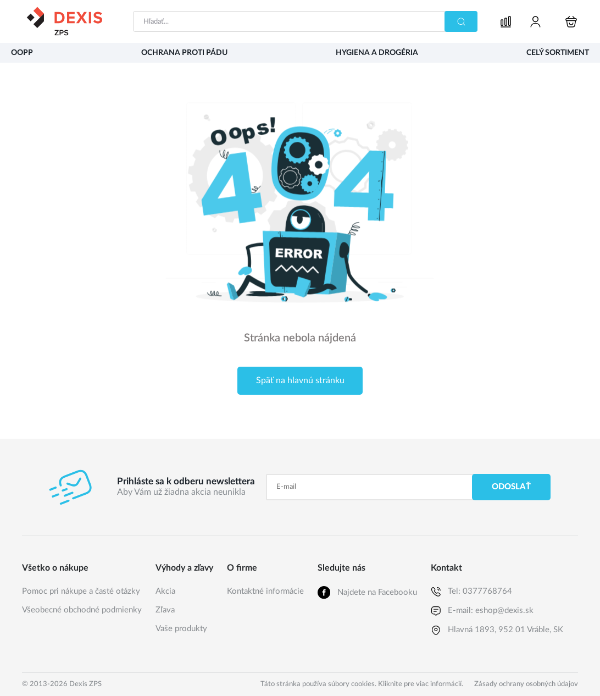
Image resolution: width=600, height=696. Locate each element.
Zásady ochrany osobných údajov (526, 684)
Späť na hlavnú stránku (300, 380)
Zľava (165, 610)
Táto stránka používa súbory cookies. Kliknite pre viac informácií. (361, 684)
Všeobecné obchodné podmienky (82, 610)
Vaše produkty (181, 629)
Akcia (165, 591)
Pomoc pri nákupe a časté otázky (81, 591)
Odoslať (511, 487)
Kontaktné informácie (265, 591)
